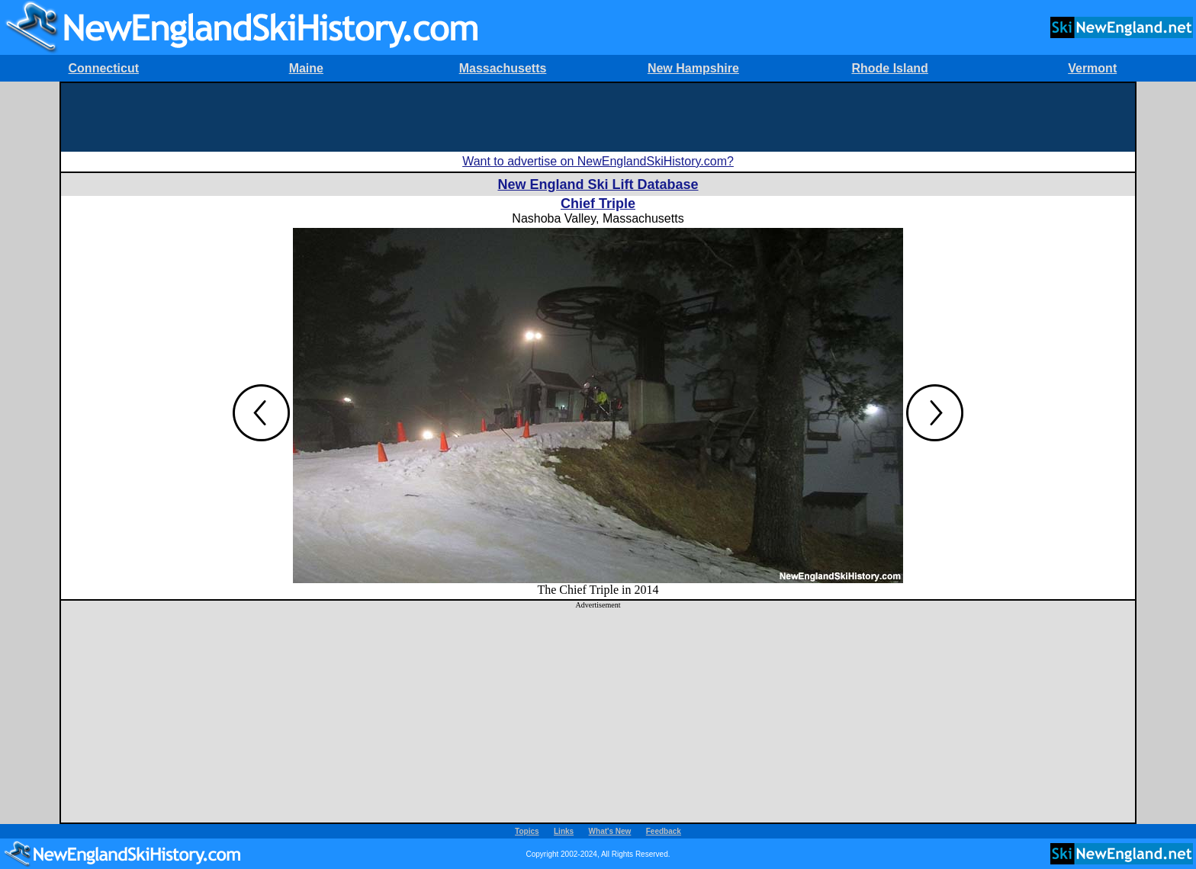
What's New (610, 831)
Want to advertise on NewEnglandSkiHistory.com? (598, 161)
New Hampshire (693, 68)
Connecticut (104, 68)
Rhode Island (889, 68)
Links (564, 831)
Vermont (1092, 68)
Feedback (663, 831)
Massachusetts (503, 68)
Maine (306, 68)
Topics (527, 831)
